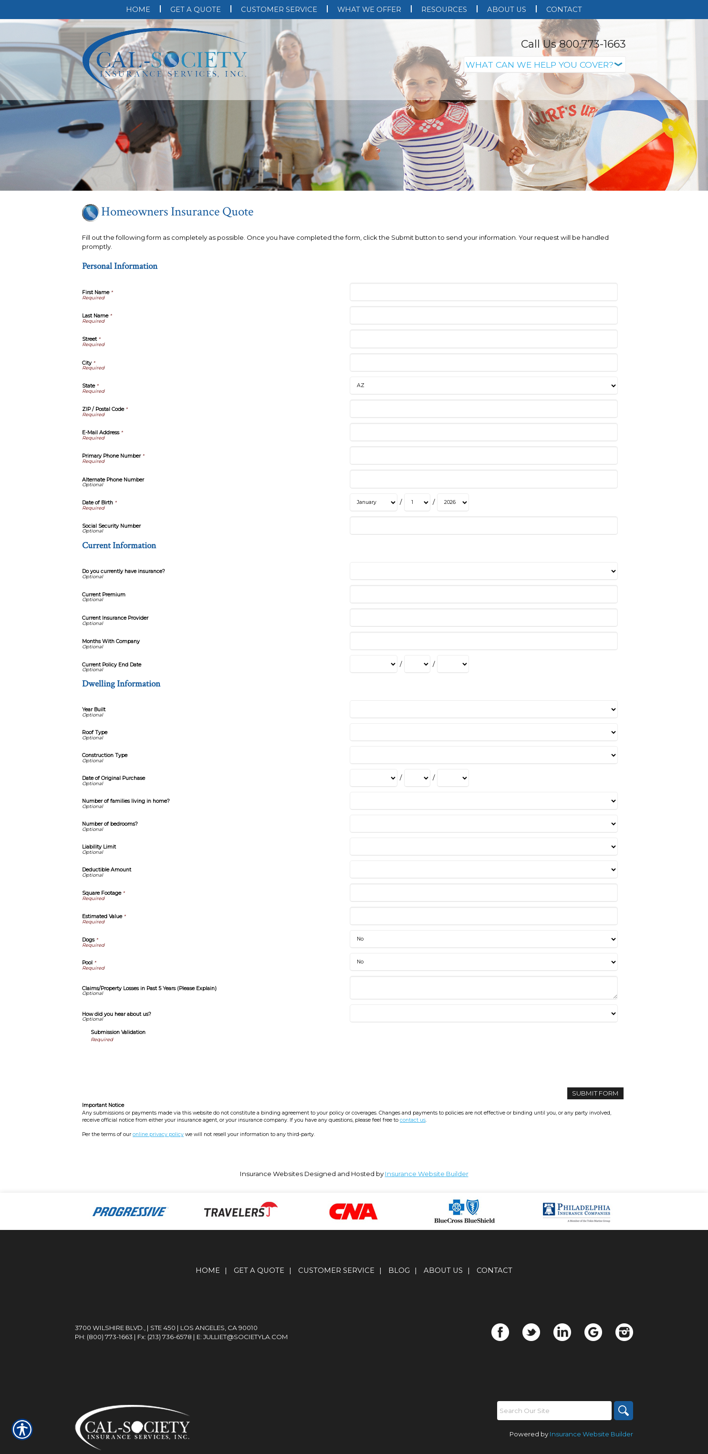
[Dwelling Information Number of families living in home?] (483, 801)
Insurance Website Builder (427, 1174)
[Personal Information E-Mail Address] (483, 432)
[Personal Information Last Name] (483, 315)
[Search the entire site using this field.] (554, 1410)
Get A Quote (259, 1270)
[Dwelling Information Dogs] (483, 939)
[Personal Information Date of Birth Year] (453, 502)
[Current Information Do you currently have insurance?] (483, 571)
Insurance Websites (271, 1174)
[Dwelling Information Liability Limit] (483, 847)
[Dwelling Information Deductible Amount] (483, 869)
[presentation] (163, 1061)
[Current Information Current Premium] (483, 594)
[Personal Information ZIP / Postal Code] (483, 408)
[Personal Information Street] (483, 338)
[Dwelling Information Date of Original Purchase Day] (417, 778)
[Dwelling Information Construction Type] (483, 755)
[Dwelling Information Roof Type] (483, 732)
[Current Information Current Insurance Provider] (483, 617)
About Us (443, 1270)
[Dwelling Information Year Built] (483, 709)
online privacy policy (158, 1134)
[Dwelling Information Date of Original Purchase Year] (453, 778)
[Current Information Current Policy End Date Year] (453, 664)
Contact (494, 1270)
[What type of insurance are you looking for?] (545, 64)
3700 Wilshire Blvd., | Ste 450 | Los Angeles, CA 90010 (166, 1327)
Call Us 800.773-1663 (573, 44)
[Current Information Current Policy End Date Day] (417, 664)
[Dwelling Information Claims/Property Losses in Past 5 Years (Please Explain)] (483, 988)
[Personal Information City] (483, 362)
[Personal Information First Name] (483, 292)
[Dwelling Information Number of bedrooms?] (483, 824)
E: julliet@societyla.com (242, 1337)
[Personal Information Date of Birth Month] (373, 502)
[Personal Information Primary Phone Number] (483, 455)
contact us (413, 1120)
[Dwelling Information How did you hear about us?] (483, 1013)
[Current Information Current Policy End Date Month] (373, 664)
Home (208, 1270)
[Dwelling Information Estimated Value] (483, 916)
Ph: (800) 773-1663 (104, 1337)
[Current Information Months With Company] (483, 641)
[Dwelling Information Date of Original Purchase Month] (373, 778)
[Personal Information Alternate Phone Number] (483, 479)
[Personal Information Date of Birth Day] (417, 502)
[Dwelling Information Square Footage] (483, 892)
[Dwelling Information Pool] (483, 962)
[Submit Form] (595, 1093)
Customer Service (336, 1270)
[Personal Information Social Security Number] (483, 525)
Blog (399, 1270)
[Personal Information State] (483, 386)
